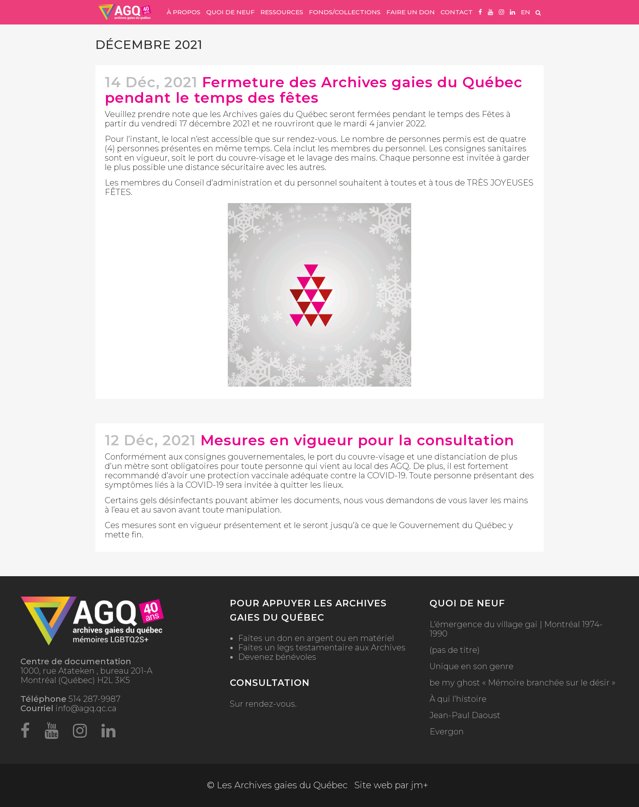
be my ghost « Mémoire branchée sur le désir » (522, 683)
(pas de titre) (455, 650)
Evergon (447, 731)
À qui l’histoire (458, 699)
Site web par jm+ (391, 785)
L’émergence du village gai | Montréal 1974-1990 (516, 629)
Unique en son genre (471, 666)
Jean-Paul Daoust (465, 715)
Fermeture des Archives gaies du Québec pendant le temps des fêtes (313, 89)
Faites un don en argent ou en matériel (316, 638)
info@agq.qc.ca (86, 708)
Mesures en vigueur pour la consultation (357, 440)
